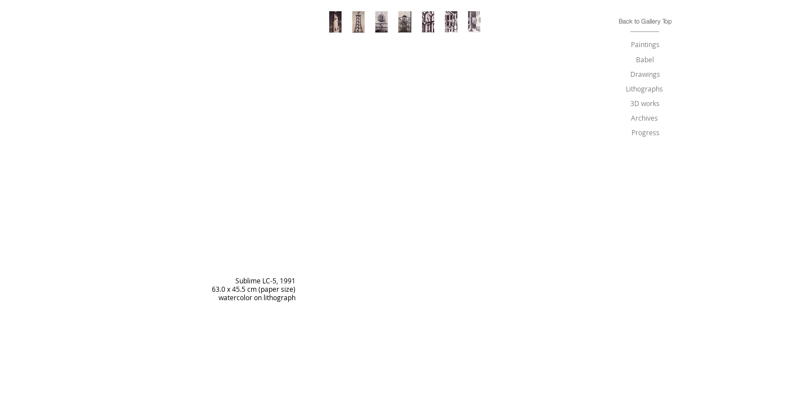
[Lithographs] (644, 89)
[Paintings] (645, 44)
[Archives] (644, 118)
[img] (405, 222)
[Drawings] (645, 74)
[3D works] (644, 103)
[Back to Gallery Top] (645, 21)
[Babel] (645, 59)
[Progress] (645, 132)
